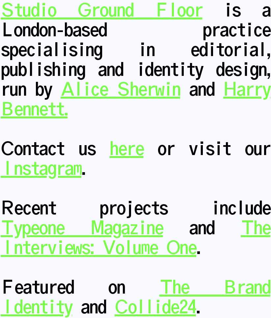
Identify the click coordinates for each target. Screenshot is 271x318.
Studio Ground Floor (102, 10)
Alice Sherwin (120, 90)
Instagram (41, 169)
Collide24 (155, 307)
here (127, 149)
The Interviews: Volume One (135, 238)
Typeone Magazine (82, 228)
